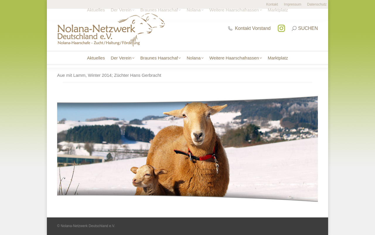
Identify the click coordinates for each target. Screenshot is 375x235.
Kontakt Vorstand (249, 28)
